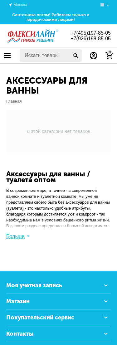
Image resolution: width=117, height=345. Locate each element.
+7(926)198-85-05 (91, 38)
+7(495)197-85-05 (91, 33)
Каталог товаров (7, 55)
